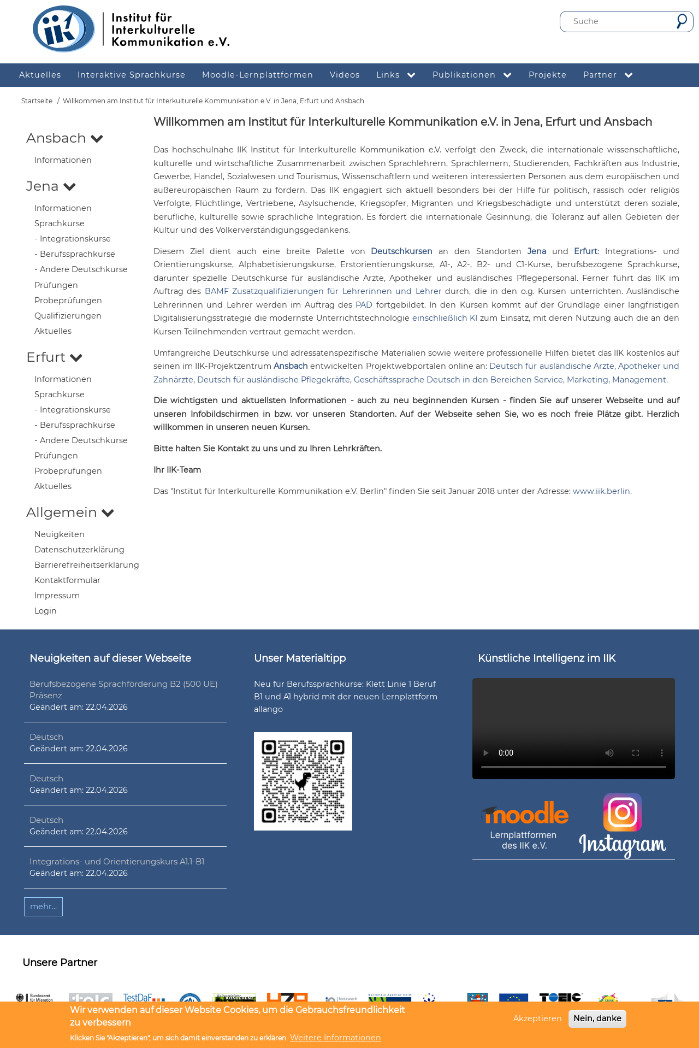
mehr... (43, 906)
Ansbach (65, 137)
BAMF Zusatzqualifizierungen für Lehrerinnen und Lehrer (323, 291)
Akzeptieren (537, 1018)
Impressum (57, 595)
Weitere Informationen (335, 1038)
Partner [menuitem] (612, 75)
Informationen (63, 160)
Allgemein (70, 512)
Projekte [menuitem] (548, 75)
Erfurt (54, 357)
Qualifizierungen (68, 316)
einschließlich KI (445, 318)
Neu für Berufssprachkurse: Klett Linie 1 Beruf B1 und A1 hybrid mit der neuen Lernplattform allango (345, 696)
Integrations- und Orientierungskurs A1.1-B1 (116, 861)
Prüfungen (56, 285)
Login (45, 611)
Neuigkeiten (59, 534)
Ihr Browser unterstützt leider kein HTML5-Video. (573, 728)
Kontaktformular (67, 580)
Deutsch (46, 737)
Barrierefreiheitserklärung (86, 565)
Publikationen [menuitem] (476, 75)
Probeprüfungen (68, 300)
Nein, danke (597, 1018)
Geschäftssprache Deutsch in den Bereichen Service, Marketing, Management (510, 380)
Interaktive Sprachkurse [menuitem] (132, 75)
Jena (51, 186)
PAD (364, 305)
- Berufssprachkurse (74, 254)
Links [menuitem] (400, 75)
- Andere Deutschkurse (81, 269)
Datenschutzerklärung (79, 550)
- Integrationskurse (72, 239)
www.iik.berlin (601, 491)
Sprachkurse (59, 223)
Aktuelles (53, 331)
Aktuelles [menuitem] (40, 75)
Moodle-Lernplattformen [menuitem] (257, 75)
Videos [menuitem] (345, 75)
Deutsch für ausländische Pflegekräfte (273, 380)
